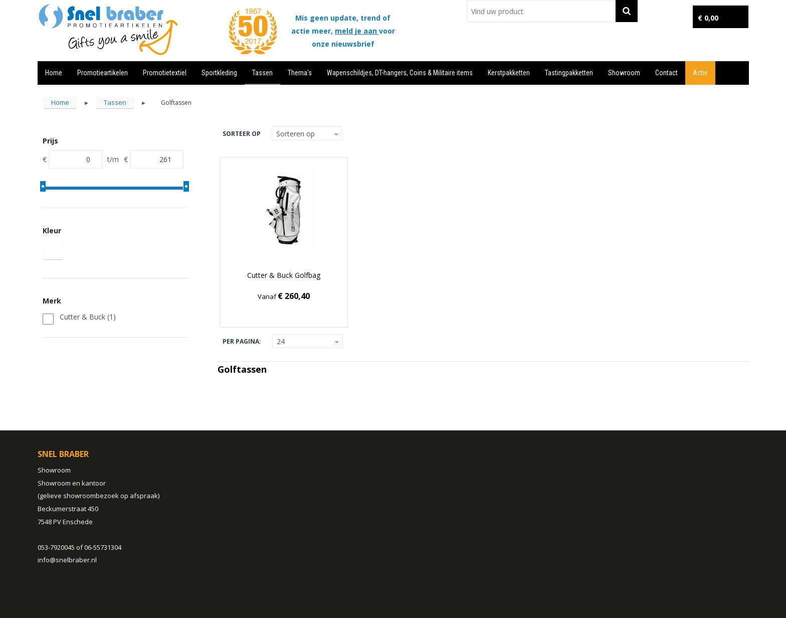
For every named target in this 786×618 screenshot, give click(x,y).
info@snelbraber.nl (67, 559)
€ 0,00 (708, 18)
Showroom (624, 73)
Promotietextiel (164, 73)
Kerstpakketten (509, 73)
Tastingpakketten (569, 73)
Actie (700, 73)
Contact (666, 73)
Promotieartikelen (102, 73)
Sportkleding (219, 73)
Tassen (262, 73)
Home (53, 73)
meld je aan (357, 31)
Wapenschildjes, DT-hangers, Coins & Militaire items (400, 73)
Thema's (300, 73)
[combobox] (541, 11)
